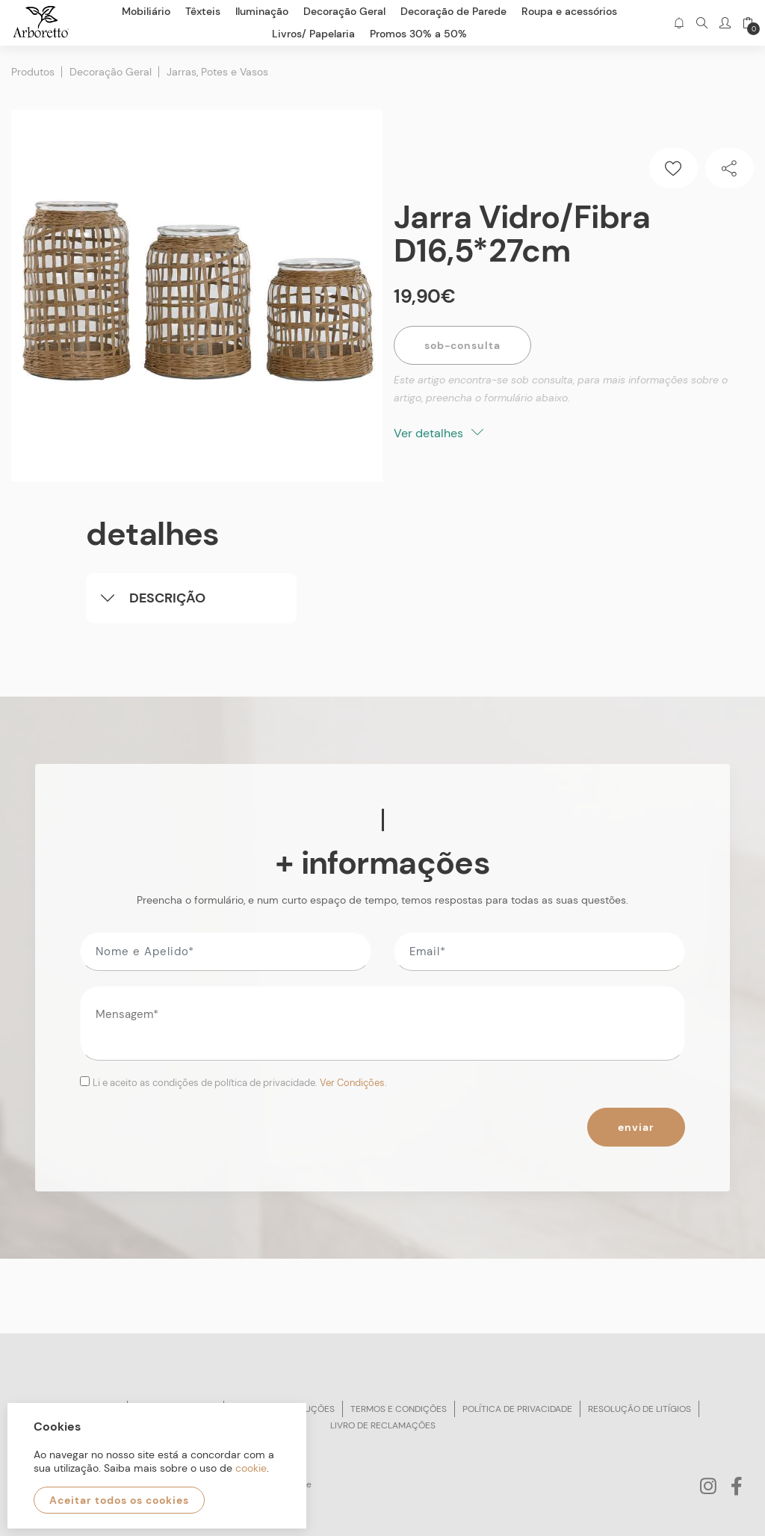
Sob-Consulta (462, 344)
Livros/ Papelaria (313, 33)
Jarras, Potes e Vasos (217, 71)
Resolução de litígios (639, 1408)
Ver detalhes (438, 432)
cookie (251, 1468)
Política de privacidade (517, 1408)
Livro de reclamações (383, 1425)
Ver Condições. (353, 1082)
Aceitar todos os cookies (119, 1500)
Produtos (33, 71)
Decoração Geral (110, 71)
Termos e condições (398, 1408)
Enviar (636, 1126)
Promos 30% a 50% (418, 33)
